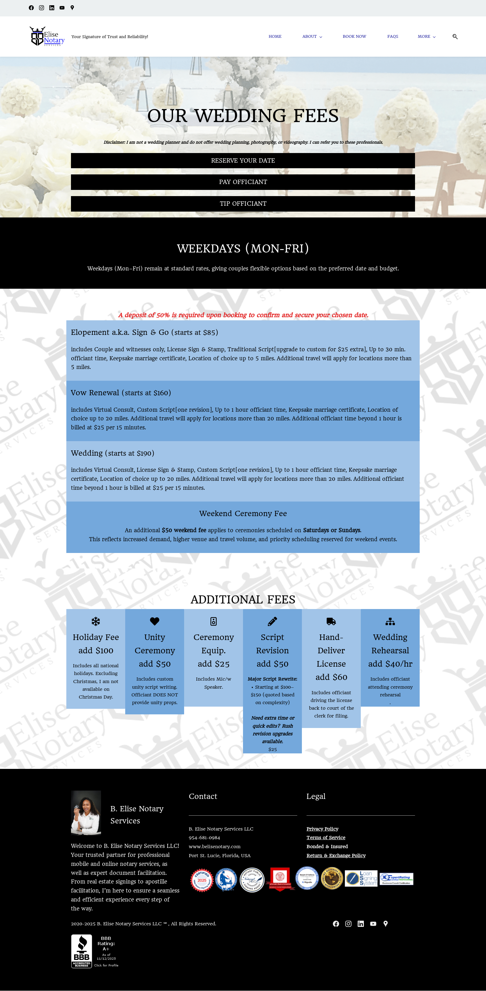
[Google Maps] (385, 924)
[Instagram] (348, 924)
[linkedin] (51, 8)
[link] (86, 795)
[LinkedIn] (360, 924)
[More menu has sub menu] (427, 36)
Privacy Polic (321, 829)
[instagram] (41, 8)
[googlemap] (72, 8)
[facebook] (31, 8)
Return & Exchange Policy (336, 856)
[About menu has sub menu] (318, 36)
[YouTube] (373, 924)
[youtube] (62, 8)
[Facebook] (336, 924)
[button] (452, 36)
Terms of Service (326, 838)
